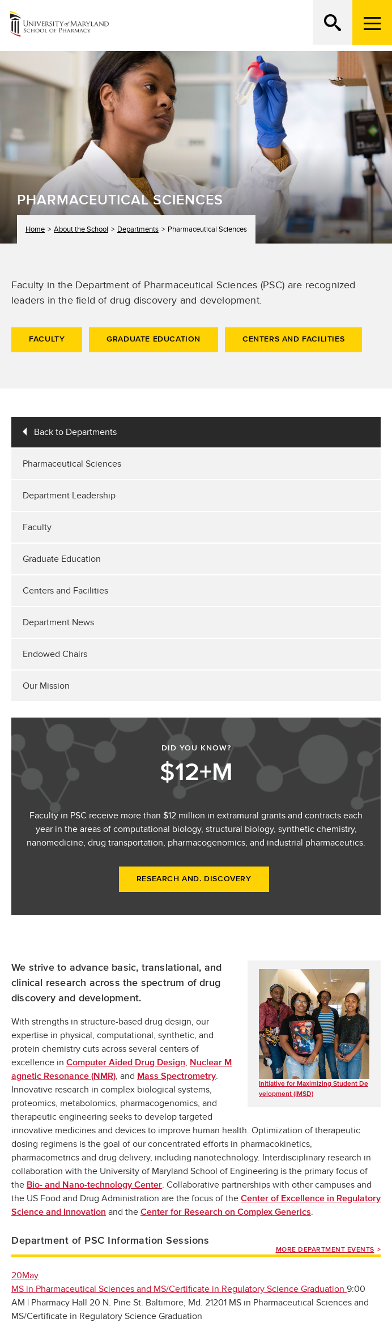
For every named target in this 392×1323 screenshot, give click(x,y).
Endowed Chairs (55, 654)
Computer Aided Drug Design (125, 1062)
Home (35, 229)
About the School (81, 229)
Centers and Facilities (293, 339)
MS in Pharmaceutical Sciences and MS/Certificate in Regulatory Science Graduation (179, 1289)
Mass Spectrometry (176, 1076)
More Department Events (325, 1249)
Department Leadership (69, 495)
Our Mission (46, 686)
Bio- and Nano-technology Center (94, 1184)
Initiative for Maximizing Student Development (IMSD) (313, 1088)
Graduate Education (153, 339)
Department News (58, 622)
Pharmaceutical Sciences (72, 464)
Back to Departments (75, 432)
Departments (138, 229)
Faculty (47, 339)
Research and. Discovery (194, 879)
